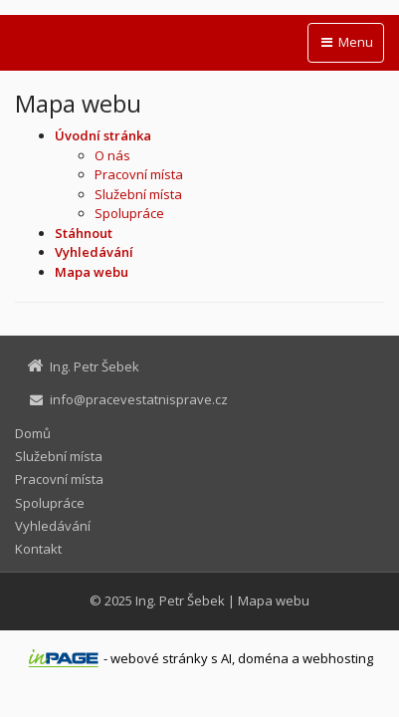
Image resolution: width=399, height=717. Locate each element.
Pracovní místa (139, 174)
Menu (345, 42)
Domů (33, 433)
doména (263, 658)
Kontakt (38, 549)
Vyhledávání (53, 526)
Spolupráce (129, 213)
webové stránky (159, 658)
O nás (112, 155)
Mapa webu (273, 600)
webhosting (337, 658)
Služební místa (138, 194)
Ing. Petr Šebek (180, 600)
